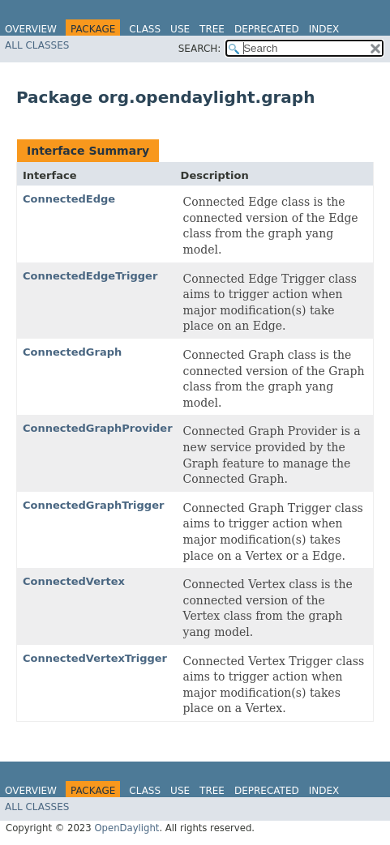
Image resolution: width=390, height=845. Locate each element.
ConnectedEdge (69, 199)
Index (324, 29)
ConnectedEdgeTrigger (90, 276)
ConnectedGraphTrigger (93, 505)
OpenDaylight (126, 828)
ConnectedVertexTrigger (95, 658)
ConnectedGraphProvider (98, 428)
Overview (31, 29)
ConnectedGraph (72, 352)
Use (180, 29)
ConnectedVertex (74, 581)
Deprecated (266, 29)
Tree (212, 29)
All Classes (37, 45)
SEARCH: (199, 48)
